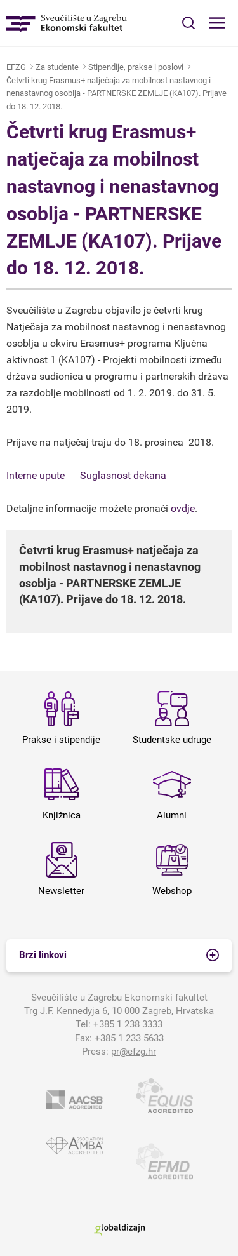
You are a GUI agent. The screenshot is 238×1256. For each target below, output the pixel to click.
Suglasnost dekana (123, 475)
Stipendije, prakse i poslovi (135, 67)
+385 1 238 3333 (127, 1024)
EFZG (16, 67)
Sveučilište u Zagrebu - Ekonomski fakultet (66, 23)
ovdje (183, 508)
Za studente (57, 67)
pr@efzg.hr (133, 1051)
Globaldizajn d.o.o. (119, 1229)
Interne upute (35, 475)
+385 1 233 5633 (129, 1038)
